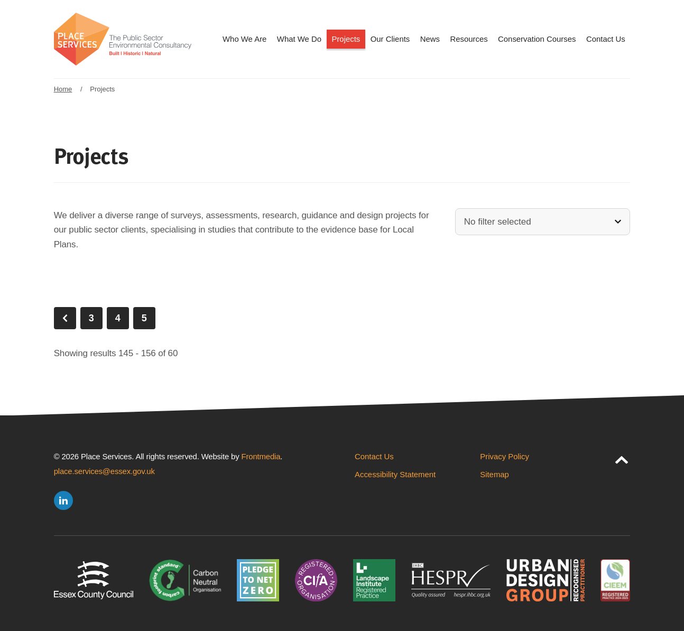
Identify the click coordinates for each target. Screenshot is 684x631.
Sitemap (494, 474)
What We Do (299, 38)
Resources (468, 38)
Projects (345, 38)
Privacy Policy (504, 456)
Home (63, 89)
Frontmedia (261, 456)
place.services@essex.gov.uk (104, 471)
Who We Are (244, 38)
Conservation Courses (537, 38)
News (430, 38)
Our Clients (390, 38)
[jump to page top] (621, 457)
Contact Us (605, 38)
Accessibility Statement (395, 474)
